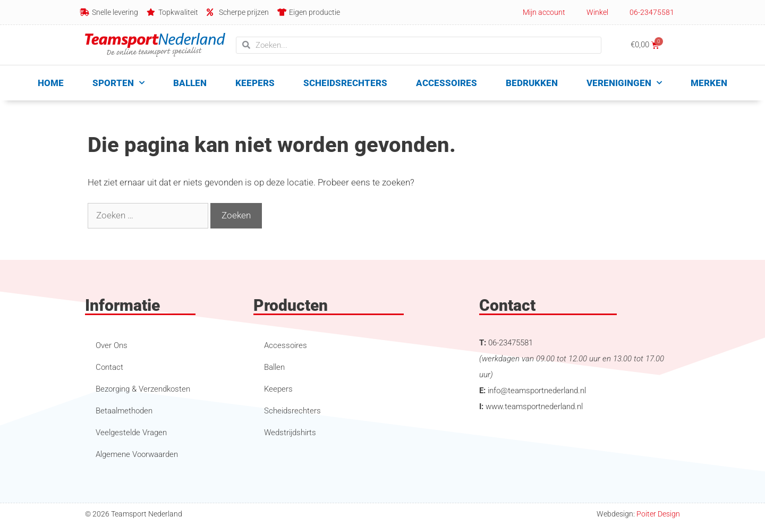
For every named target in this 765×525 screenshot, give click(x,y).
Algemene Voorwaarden (137, 454)
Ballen (190, 83)
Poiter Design (658, 514)
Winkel (597, 12)
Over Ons (112, 345)
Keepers (255, 83)
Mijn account (544, 12)
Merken (709, 83)
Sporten (118, 82)
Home (51, 83)
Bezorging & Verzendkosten (143, 389)
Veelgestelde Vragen (131, 432)
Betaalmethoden (124, 411)
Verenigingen (624, 82)
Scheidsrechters (345, 83)
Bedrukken (532, 83)
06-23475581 (652, 12)
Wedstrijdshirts (290, 432)
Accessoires (446, 83)
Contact (109, 367)
